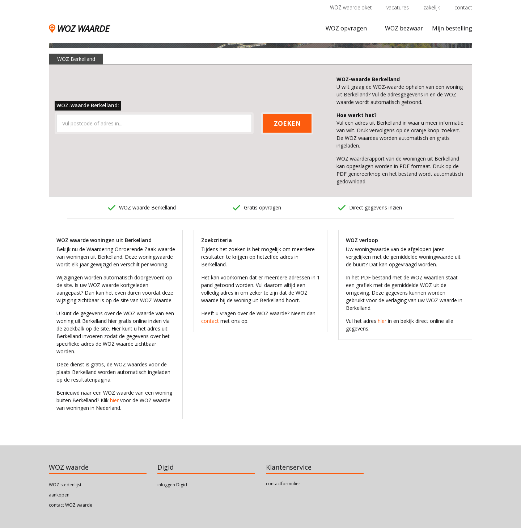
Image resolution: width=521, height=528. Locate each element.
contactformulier (283, 484)
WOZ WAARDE (79, 28)
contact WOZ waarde (70, 505)
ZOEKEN (287, 123)
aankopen (59, 495)
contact (463, 7)
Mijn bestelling (452, 28)
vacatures (397, 7)
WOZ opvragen (346, 28)
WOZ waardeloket (351, 7)
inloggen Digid (172, 485)
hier (114, 400)
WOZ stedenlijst (65, 485)
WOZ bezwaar (404, 28)
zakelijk (431, 7)
